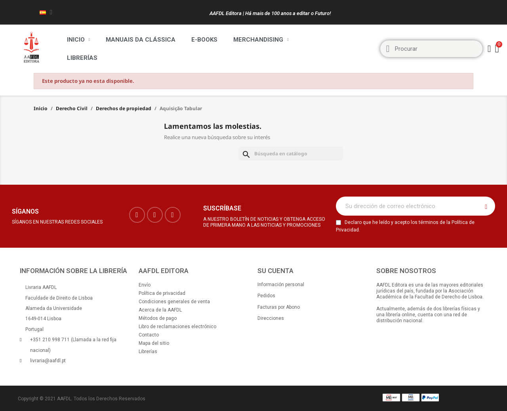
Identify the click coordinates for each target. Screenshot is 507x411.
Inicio (78, 40)
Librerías (82, 57)
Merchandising (261, 40)
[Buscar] (290, 154)
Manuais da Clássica (140, 39)
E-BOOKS (204, 39)
